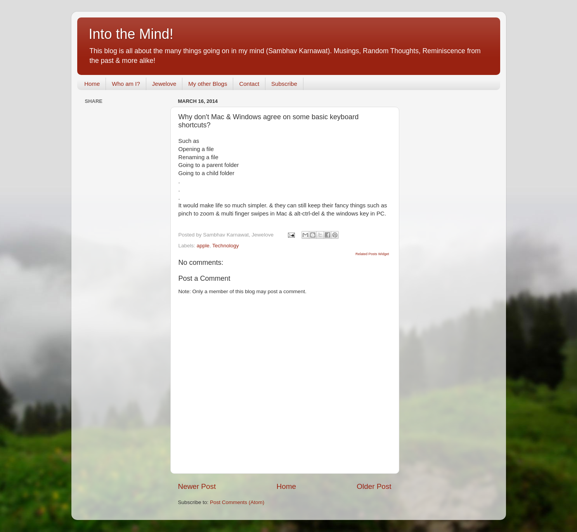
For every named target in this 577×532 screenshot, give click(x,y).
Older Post (374, 486)
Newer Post (197, 486)
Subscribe (284, 83)
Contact (249, 83)
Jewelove (164, 83)
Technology (225, 246)
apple (203, 246)
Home (92, 83)
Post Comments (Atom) (237, 502)
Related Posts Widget (372, 254)
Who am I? (126, 83)
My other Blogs (207, 83)
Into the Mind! (131, 34)
